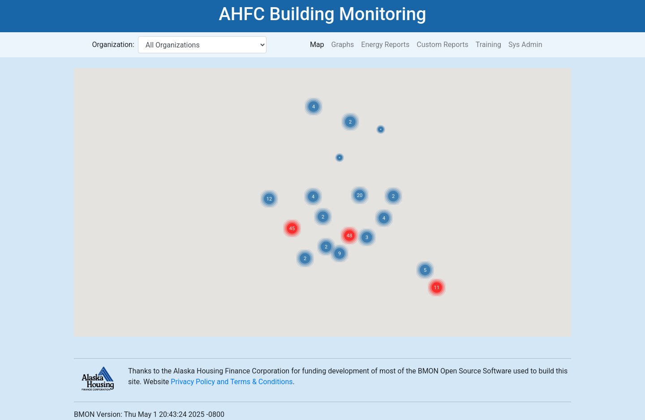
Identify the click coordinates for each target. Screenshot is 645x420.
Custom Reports (442, 44)
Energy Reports (385, 44)
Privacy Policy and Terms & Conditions (231, 381)
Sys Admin (525, 44)
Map (317, 44)
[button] (339, 157)
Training (488, 44)
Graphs (342, 44)
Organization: (113, 44)
